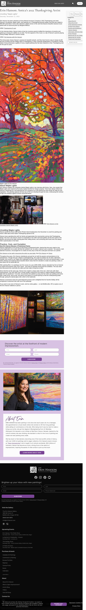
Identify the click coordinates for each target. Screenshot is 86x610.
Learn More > (6, 574)
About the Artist (72, 23)
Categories (70, 17)
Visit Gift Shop (7, 592)
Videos (5, 590)
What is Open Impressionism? (11, 584)
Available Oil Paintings (9, 555)
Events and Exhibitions (74, 28)
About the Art (72, 21)
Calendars (5, 571)
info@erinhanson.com (9, 520)
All (69, 19)
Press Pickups (72, 33)
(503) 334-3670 (59, 3)
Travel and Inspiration (74, 39)
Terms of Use (34, 362)
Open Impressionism (14, 443)
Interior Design (72, 30)
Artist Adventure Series (75, 24)
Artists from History (74, 26)
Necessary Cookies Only (76, 602)
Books (4, 568)
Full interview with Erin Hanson (13, 37)
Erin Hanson (42, 253)
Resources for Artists (74, 37)
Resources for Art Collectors (76, 35)
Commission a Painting (9, 557)
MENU (80, 3)
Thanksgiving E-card (10, 28)
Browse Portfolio (7, 560)
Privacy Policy (76, 606)
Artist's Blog (6, 587)
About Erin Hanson (8, 582)
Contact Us (6, 596)
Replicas (5, 563)
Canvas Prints (7, 565)
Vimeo (50, 253)
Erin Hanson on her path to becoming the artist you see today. (18, 253)
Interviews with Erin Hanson (76, 32)
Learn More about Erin (32, 452)
